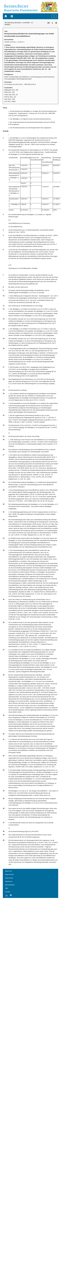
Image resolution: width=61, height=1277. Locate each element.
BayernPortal (9, 874)
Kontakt (7, 892)
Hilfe (6, 888)
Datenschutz (9, 878)
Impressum (8, 881)
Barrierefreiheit (10, 885)
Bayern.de (8, 871)
